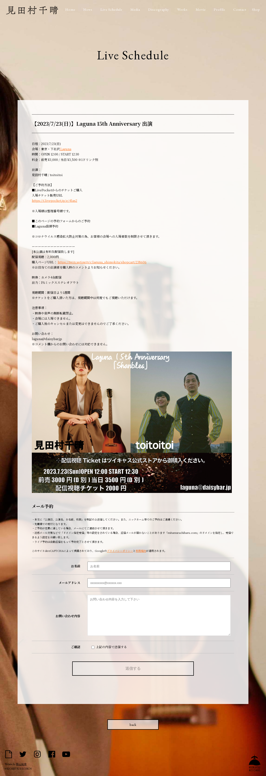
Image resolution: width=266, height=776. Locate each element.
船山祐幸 (21, 764)
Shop (256, 9)
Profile (219, 9)
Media (135, 9)
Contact (239, 9)
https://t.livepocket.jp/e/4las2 (54, 200)
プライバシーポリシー (120, 551)
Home (70, 9)
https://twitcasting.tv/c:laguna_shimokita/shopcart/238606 (102, 262)
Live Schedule (111, 9)
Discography (158, 9)
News (87, 9)
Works (182, 9)
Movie (201, 9)
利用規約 (141, 551)
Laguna (65, 149)
